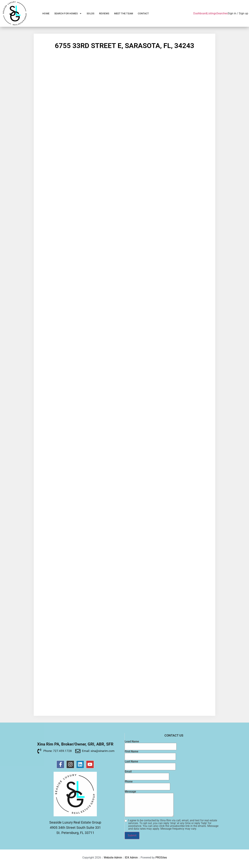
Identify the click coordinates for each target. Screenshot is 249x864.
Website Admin (113, 857)
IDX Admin (131, 857)
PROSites (161, 857)
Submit (132, 835)
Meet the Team (123, 13)
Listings (211, 13)
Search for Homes (68, 13)
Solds (90, 13)
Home (45, 13)
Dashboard (200, 13)
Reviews (104, 13)
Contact (143, 13)
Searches (222, 13)
